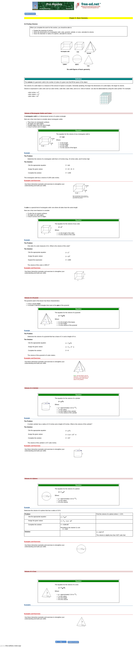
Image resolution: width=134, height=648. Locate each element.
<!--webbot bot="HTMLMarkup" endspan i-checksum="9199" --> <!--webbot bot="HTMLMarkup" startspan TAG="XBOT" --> (111, 281)
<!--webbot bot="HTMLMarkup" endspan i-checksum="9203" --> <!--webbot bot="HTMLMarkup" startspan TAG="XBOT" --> (111, 627)
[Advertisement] (12, 38)
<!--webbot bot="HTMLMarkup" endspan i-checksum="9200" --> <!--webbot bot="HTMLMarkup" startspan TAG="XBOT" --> (111, 372)
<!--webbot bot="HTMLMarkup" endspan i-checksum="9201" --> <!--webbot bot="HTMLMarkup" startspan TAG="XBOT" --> (111, 459)
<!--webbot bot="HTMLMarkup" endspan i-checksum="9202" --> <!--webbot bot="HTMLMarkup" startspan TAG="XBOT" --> (111, 555)
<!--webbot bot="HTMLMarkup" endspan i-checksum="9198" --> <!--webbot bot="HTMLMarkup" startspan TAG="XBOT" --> (111, 194)
